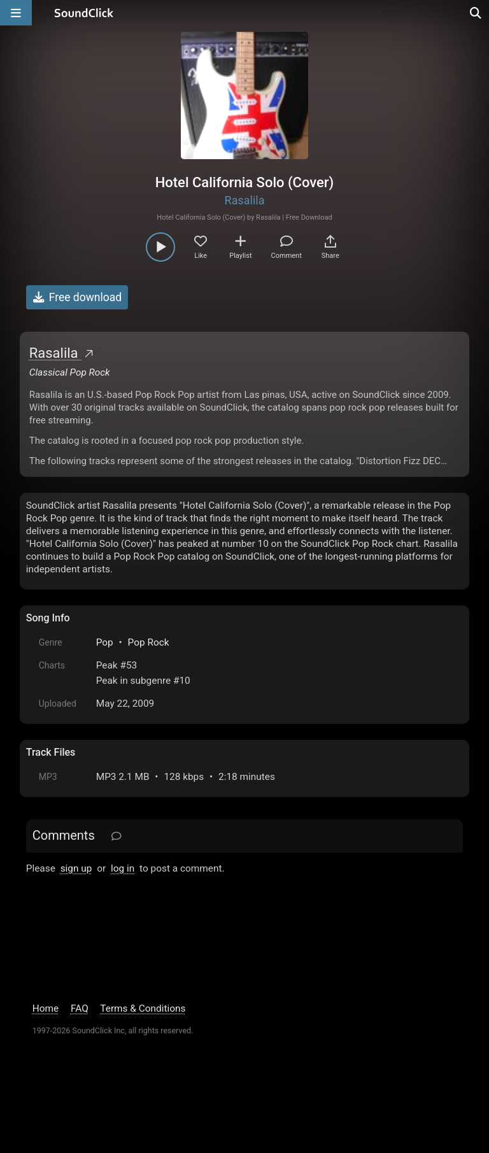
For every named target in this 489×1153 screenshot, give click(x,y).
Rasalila (245, 200)
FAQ (80, 1008)
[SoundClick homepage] (84, 12)
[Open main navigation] (16, 12)
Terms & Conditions (142, 1008)
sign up (76, 868)
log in (122, 868)
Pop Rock (148, 642)
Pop (104, 642)
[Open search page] (476, 12)
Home (45, 1008)
